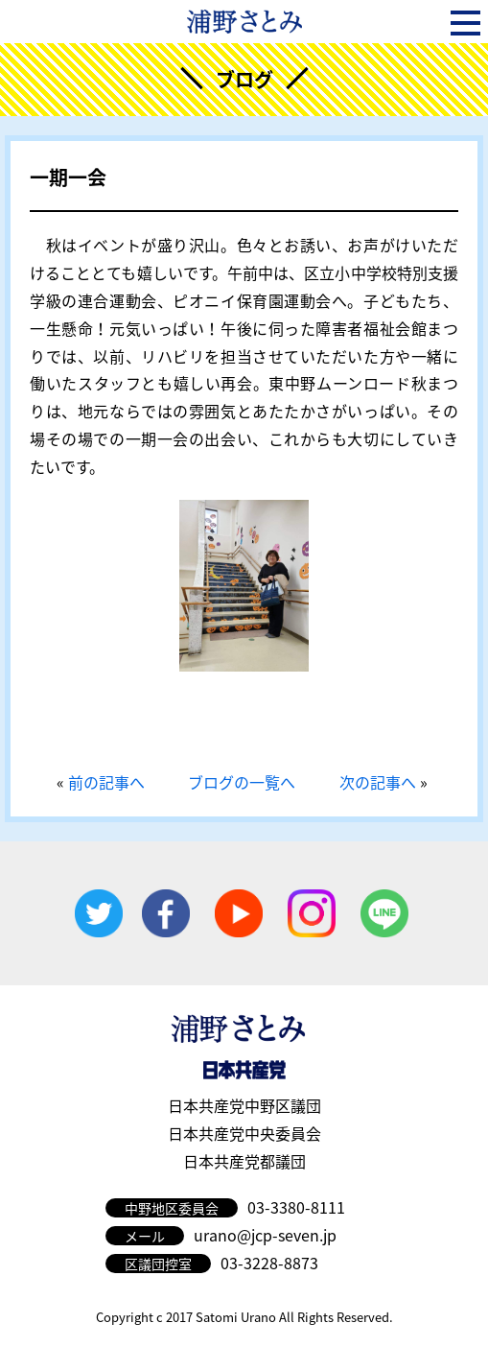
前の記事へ (106, 781)
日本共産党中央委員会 (244, 1133)
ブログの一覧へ (241, 781)
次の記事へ (377, 781)
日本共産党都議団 (244, 1160)
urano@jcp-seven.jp (265, 1234)
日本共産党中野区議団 (244, 1105)
